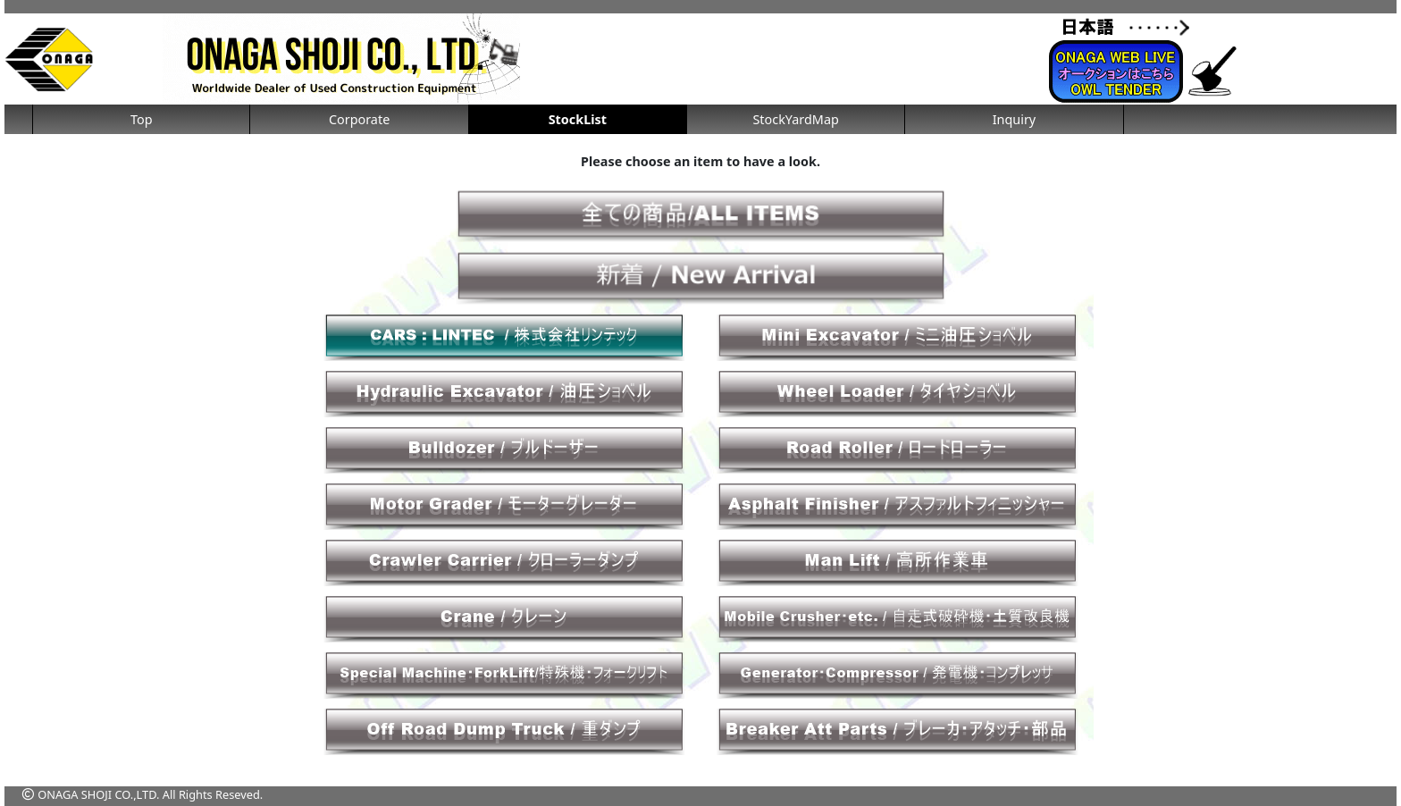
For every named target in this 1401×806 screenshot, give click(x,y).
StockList (578, 119)
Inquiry (1014, 119)
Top (141, 119)
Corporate (359, 119)
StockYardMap (795, 119)
